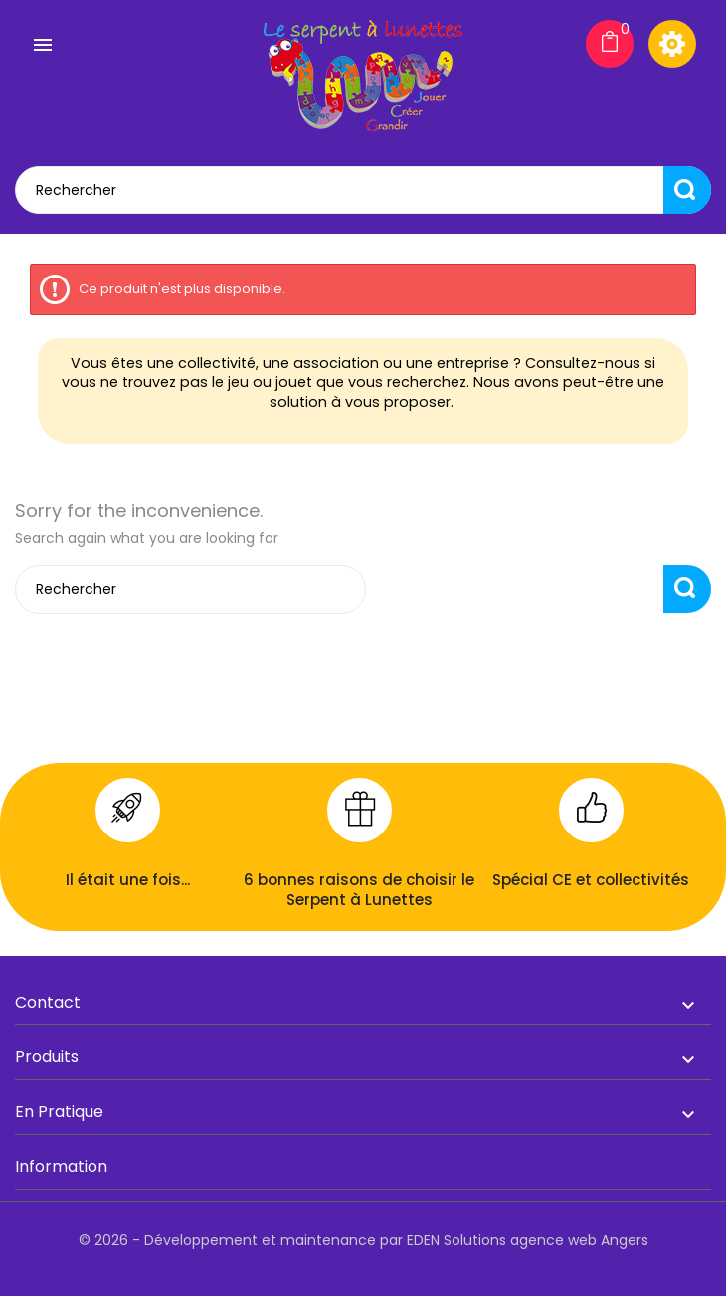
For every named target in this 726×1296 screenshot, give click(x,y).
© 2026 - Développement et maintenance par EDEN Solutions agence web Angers (363, 1240)
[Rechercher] (363, 190)
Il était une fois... (128, 879)
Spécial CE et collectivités (590, 879)
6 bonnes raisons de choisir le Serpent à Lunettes (359, 889)
